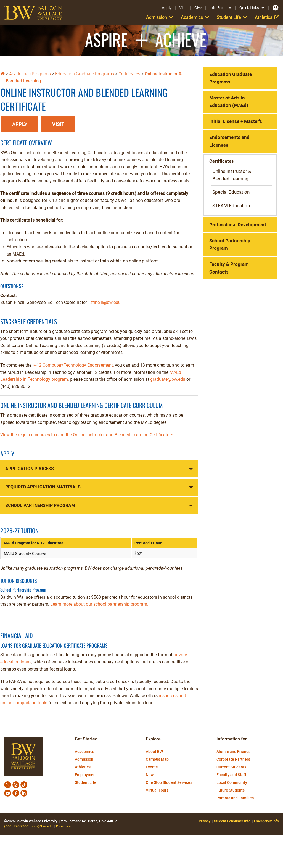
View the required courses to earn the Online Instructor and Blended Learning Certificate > (86, 434)
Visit (183, 8)
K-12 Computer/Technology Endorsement (73, 365)
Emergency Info (266, 821)
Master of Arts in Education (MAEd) (228, 101)
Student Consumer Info (232, 821)
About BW (154, 751)
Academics (195, 17)
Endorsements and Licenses (229, 141)
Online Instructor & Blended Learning (231, 175)
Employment (86, 775)
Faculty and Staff (231, 775)
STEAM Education (231, 205)
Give (198, 8)
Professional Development (237, 224)
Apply (166, 8)
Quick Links (252, 8)
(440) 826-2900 (16, 826)
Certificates (129, 74)
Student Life (232, 17)
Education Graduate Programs (84, 74)
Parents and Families (235, 798)
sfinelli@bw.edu (105, 302)
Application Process (29, 468)
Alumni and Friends (233, 751)
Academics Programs (30, 74)
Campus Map (157, 759)
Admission (159, 17)
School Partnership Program (40, 505)
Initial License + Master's (235, 121)
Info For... (221, 8)
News (150, 775)
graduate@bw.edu (167, 379)
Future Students (230, 790)
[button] (19, 124)
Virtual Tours (157, 790)
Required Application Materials (43, 487)
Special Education (231, 192)
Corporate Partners (233, 759)
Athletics (267, 17)
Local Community (231, 782)
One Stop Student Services (169, 782)
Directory (63, 826)
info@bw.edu (42, 826)
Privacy (204, 821)
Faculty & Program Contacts (229, 267)
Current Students (231, 767)
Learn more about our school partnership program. (99, 604)
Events (152, 767)
